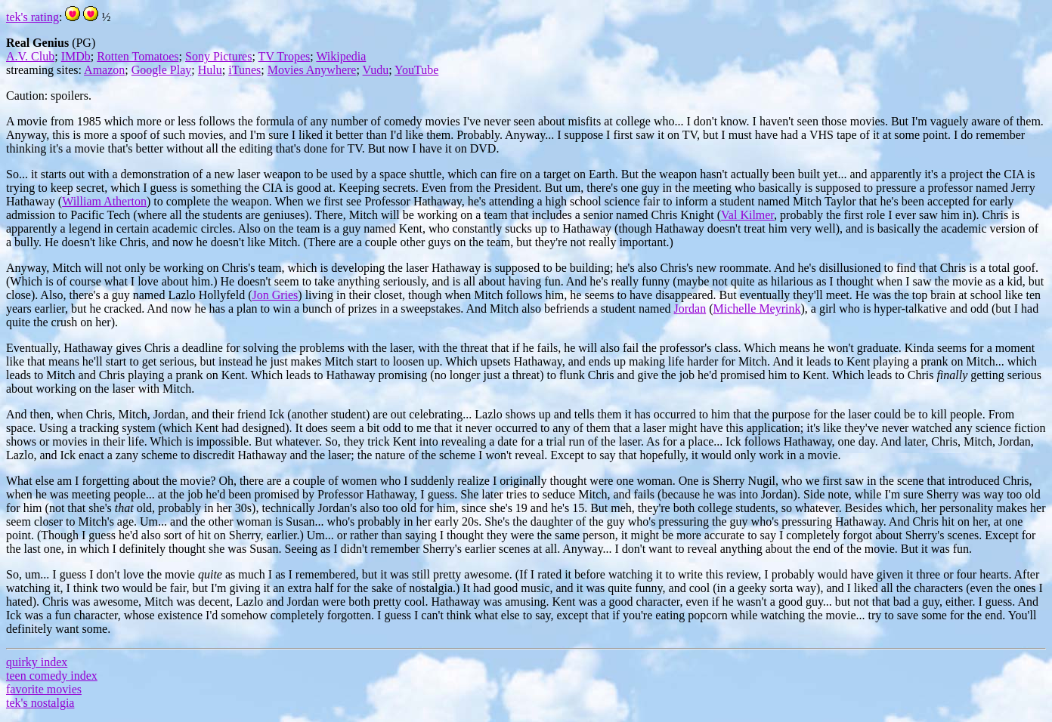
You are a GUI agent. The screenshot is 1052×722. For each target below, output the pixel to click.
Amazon (104, 69)
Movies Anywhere (312, 69)
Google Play (162, 69)
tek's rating (32, 17)
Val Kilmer (747, 214)
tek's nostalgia (40, 702)
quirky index (36, 662)
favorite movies (44, 689)
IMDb (76, 56)
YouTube (416, 69)
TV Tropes (284, 56)
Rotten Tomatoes (137, 56)
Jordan (690, 308)
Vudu (376, 69)
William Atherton (104, 201)
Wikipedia (341, 56)
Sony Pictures (218, 56)
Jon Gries (275, 294)
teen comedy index (51, 675)
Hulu (210, 69)
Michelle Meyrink (757, 308)
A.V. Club (30, 56)
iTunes (244, 69)
